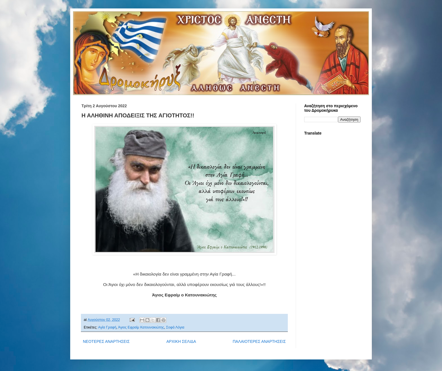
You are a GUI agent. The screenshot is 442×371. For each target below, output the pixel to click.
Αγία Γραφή (107, 327)
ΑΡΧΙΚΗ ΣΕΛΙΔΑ (181, 341)
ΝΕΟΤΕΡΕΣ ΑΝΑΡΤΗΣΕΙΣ (106, 341)
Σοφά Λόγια (175, 327)
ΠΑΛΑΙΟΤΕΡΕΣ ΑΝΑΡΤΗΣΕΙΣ (259, 341)
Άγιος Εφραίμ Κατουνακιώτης (141, 327)
